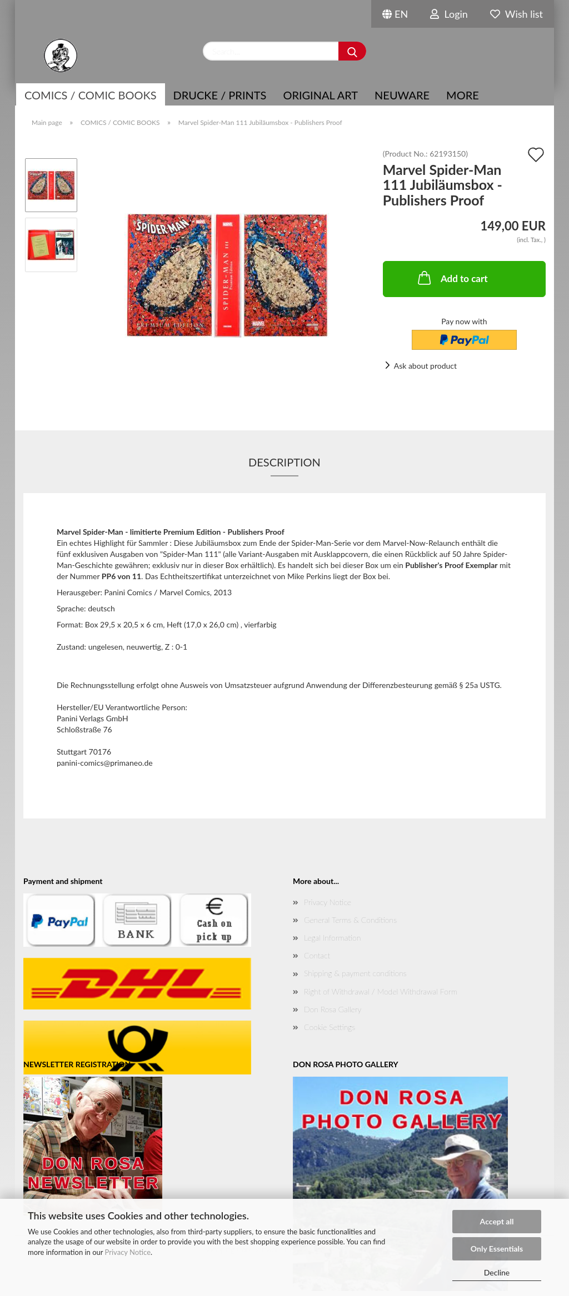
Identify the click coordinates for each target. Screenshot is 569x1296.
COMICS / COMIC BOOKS (90, 95)
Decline (497, 1272)
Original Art (320, 95)
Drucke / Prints (220, 95)
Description (284, 462)
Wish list (516, 14)
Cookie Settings (329, 1027)
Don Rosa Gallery (332, 1009)
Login (449, 14)
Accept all (497, 1221)
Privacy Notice (128, 1252)
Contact (317, 955)
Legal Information (332, 937)
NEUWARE (402, 95)
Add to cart (452, 278)
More (462, 95)
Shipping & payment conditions (355, 973)
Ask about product (425, 365)
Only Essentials (497, 1248)
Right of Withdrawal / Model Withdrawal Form (380, 991)
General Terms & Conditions (350, 920)
